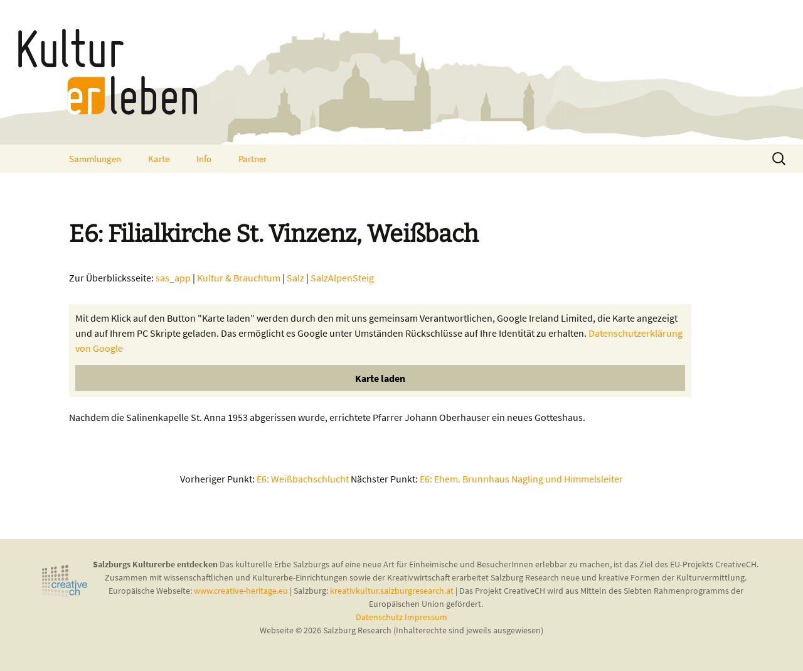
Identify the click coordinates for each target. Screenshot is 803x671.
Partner (252, 159)
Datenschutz (380, 617)
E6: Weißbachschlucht (303, 478)
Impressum (426, 617)
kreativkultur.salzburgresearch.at (392, 590)
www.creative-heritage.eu (241, 590)
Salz (295, 277)
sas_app (173, 277)
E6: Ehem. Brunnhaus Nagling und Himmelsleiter (521, 478)
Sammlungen (95, 159)
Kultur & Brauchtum (238, 277)
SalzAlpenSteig (342, 277)
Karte (158, 159)
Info (203, 159)
